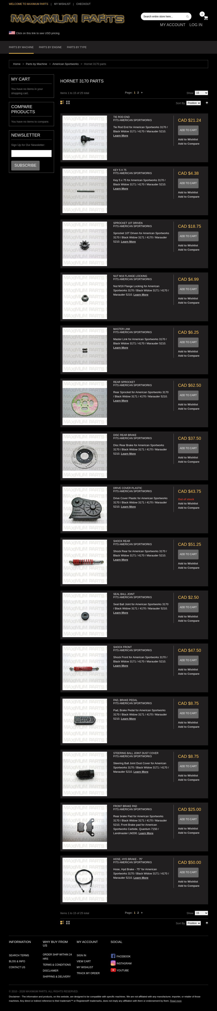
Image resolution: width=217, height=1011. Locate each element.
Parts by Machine (36, 64)
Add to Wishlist (188, 139)
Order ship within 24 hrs (57, 956)
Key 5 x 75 (132, 172)
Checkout (83, 4)
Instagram (121, 963)
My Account (172, 25)
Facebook (121, 956)
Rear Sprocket (132, 384)
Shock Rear (132, 543)
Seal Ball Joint (132, 596)
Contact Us (17, 967)
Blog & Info (17, 961)
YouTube (120, 970)
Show (189, 93)
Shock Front (132, 649)
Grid (68, 102)
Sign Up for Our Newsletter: (28, 145)
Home (17, 64)
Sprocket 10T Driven (132, 225)
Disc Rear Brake (132, 437)
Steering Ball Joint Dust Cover (136, 755)
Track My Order (88, 973)
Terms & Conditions (57, 964)
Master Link (132, 331)
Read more (176, 1001)
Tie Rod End (132, 119)
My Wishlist (62, 4)
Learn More (120, 135)
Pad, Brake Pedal (132, 702)
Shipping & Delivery (57, 976)
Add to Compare (188, 143)
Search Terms (19, 955)
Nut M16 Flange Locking (132, 278)
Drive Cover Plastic (132, 490)
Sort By (180, 103)
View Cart (84, 961)
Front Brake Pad (132, 808)
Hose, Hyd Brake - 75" (132, 861)
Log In (195, 25)
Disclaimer (50, 970)
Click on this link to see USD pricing (34, 33)
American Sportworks (66, 64)
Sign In (81, 955)
